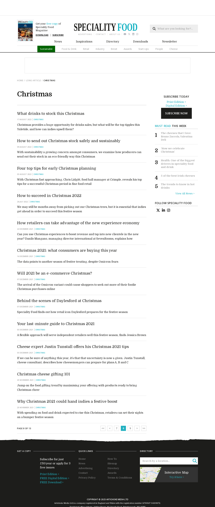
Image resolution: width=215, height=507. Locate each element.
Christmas (39, 107)
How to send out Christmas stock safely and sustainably (68, 129)
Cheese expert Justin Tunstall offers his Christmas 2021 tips (73, 335)
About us (114, 22)
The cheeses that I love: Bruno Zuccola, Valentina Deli (176, 124)
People (159, 37)
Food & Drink (69, 37)
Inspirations (84, 29)
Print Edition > (176, 90)
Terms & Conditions (120, 465)
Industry (100, 37)
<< (103, 416)
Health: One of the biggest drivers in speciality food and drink (178, 152)
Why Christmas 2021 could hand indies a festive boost (67, 389)
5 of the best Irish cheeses (178, 163)
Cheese (173, 37)
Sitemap (112, 451)
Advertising (85, 22)
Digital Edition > (176, 93)
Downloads (140, 29)
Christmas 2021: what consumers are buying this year (67, 238)
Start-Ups (143, 37)
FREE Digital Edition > (54, 466)
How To (112, 447)
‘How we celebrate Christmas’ (173, 138)
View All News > (185, 181)
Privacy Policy (87, 465)
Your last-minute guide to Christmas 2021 (56, 312)
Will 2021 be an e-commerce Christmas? (54, 261)
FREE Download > (51, 470)
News (58, 29)
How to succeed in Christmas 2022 (49, 184)
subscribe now (176, 101)
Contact (101, 22)
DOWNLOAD (42, 23)
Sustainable (46, 37)
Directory (112, 29)
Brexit (114, 37)
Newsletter (169, 29)
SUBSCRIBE (58, 23)
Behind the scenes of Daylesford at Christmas (59, 289)
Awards (128, 37)
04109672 (155, 491)
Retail (86, 37)
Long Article (33, 68)
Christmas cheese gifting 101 (43, 362)
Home (20, 68)
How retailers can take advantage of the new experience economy (78, 211)
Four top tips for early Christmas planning (56, 156)
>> (143, 416)
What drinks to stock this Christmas (50, 101)
